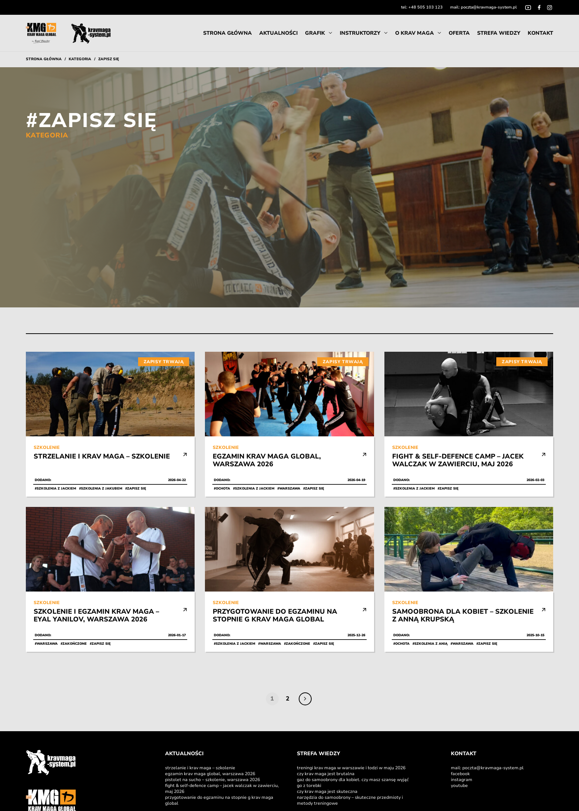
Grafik (315, 33)
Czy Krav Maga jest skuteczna (328, 791)
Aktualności (278, 33)
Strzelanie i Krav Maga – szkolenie (200, 768)
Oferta (459, 33)
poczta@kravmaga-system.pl (489, 7)
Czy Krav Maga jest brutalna (325, 774)
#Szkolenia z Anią (430, 643)
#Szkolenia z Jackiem (55, 488)
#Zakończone (74, 643)
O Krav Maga (414, 33)
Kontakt (540, 33)
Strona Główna (227, 33)
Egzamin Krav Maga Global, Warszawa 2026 (210, 774)
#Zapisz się (135, 488)
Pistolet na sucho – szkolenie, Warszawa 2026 (212, 780)
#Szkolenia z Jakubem (100, 488)
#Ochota (222, 488)
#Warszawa (288, 488)
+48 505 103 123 (425, 7)
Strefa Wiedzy (498, 33)
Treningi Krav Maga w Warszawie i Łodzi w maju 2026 (351, 768)
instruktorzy (360, 33)
